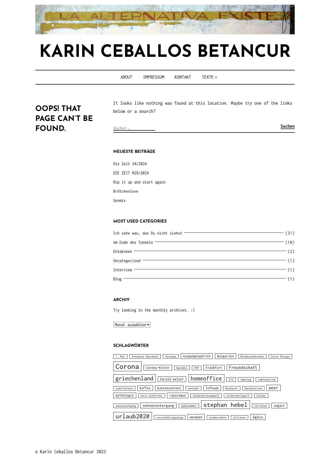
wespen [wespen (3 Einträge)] (196, 417)
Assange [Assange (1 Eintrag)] (170, 356)
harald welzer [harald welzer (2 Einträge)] (172, 379)
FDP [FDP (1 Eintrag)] (196, 367)
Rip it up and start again (139, 182)
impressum (153, 77)
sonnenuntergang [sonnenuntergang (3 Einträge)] (158, 405)
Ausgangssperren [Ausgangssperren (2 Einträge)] (196, 356)
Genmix (119, 200)
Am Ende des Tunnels (133, 242)
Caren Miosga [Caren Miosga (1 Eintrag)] (280, 356)
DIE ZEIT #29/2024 (131, 173)
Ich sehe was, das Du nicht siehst (147, 233)
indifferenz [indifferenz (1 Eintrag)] (124, 388)
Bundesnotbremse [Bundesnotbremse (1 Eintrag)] (252, 356)
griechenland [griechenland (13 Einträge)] (134, 378)
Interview (122, 270)
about (126, 77)
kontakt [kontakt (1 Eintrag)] (193, 388)
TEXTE (208, 77)
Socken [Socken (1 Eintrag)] (261, 395)
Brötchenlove (125, 191)
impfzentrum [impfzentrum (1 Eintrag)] (266, 379)
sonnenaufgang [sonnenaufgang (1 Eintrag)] (126, 405)
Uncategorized (126, 260)
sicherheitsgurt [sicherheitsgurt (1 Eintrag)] (238, 395)
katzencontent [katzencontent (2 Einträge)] (169, 388)
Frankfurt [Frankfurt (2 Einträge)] (214, 368)
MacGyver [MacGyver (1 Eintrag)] (231, 388)
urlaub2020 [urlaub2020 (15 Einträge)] (133, 416)
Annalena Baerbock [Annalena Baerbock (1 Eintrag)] (145, 356)
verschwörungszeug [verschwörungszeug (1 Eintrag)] (169, 417)
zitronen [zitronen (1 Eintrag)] (239, 417)
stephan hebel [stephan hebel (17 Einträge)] (225, 404)
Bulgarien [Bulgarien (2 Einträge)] (225, 356)
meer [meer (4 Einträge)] (273, 388)
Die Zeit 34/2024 (130, 164)
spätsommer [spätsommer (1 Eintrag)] (189, 405)
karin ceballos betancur (165, 52)
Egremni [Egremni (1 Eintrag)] (182, 367)
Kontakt (183, 77)
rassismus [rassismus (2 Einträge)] (177, 395)
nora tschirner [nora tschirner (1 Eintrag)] (152, 395)
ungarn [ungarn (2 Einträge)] (279, 406)
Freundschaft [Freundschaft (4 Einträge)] (243, 367)
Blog (117, 279)
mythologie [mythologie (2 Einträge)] (125, 395)
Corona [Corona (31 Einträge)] (127, 366)
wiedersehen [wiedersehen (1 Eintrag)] (217, 417)
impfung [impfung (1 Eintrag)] (245, 379)
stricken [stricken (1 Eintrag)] (260, 405)
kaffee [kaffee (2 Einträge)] (145, 388)
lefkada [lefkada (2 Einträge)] (212, 388)
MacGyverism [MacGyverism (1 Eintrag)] (253, 388)
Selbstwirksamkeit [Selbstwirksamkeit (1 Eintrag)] (206, 395)
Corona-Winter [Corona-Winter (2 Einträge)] (158, 368)
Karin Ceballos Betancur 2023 (73, 451)
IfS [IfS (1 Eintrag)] (231, 379)
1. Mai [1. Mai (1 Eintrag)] (120, 356)
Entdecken (122, 251)
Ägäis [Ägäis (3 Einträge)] (258, 417)
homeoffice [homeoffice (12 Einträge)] (206, 378)
